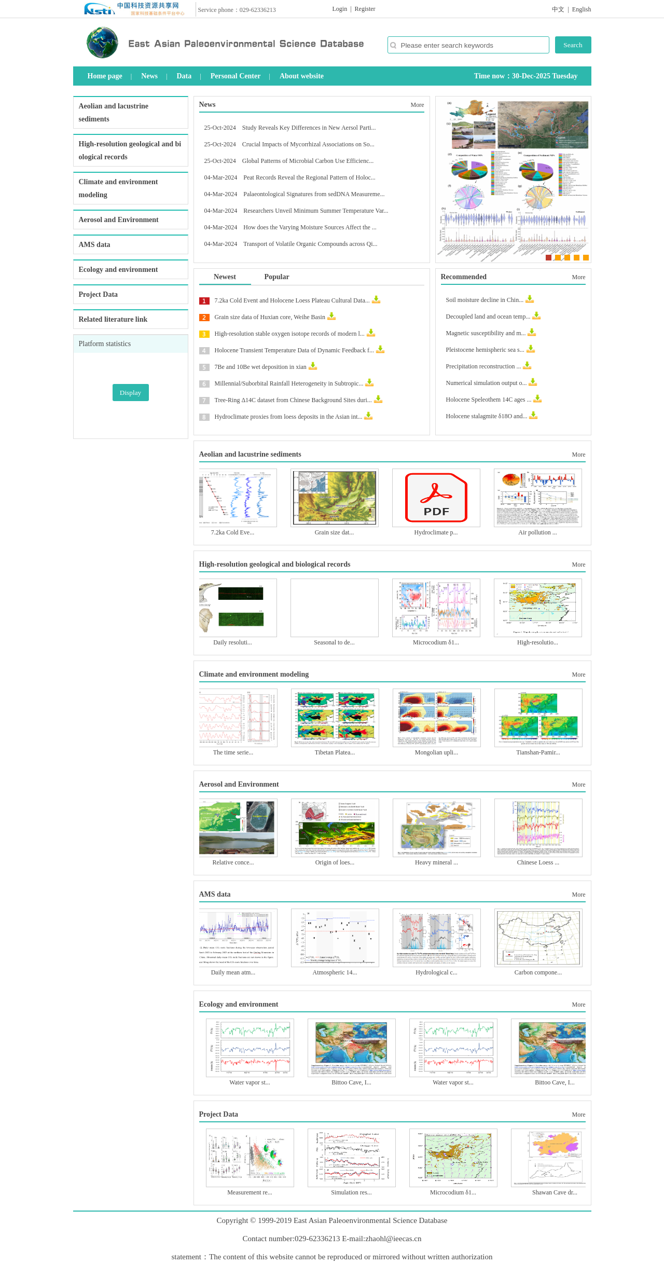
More (417, 104)
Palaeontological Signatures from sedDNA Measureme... (313, 194)
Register (365, 8)
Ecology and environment (118, 269)
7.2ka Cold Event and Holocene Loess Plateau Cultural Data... (292, 300)
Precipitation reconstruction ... (483, 366)
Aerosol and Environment (119, 220)
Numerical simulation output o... (486, 383)
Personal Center (236, 76)
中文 (558, 9)
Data (183, 76)
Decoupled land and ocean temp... (488, 316)
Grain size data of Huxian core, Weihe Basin (270, 317)
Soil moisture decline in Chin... (485, 300)
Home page (105, 76)
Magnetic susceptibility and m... (486, 333)
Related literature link (113, 319)
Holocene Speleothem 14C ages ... (489, 399)
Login (340, 8)
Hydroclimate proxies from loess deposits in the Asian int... (289, 416)
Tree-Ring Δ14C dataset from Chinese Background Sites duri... (293, 400)
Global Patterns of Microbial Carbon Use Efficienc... (308, 160)
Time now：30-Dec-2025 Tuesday (526, 76)
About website (302, 76)
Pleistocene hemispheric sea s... (485, 349)
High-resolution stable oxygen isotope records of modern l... (290, 333)
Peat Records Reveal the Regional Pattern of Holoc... (309, 177)
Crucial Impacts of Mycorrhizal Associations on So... (308, 144)
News (149, 76)
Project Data (98, 294)
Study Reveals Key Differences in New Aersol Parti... (309, 127)
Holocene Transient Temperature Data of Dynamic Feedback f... (295, 350)
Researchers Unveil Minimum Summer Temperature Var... (315, 210)
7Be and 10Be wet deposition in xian (261, 366)
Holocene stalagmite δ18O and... (487, 416)
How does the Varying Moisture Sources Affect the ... (310, 227)
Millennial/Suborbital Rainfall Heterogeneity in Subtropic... (289, 383)
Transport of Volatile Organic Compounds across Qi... (310, 244)
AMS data (94, 245)
